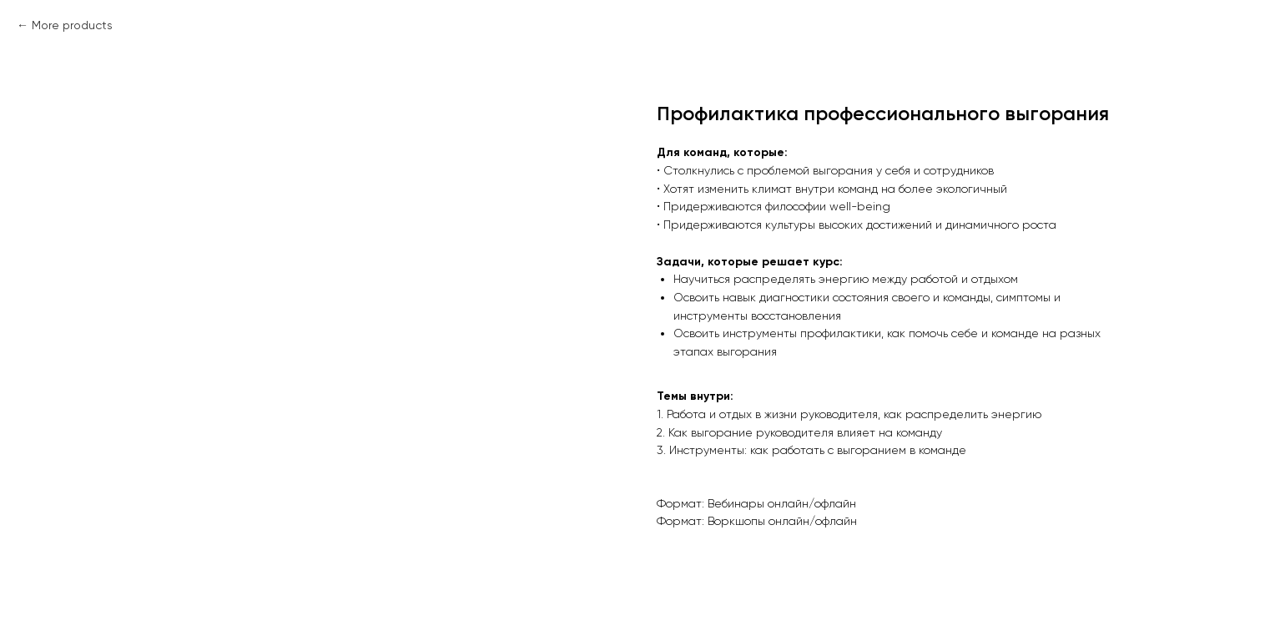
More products (72, 25)
